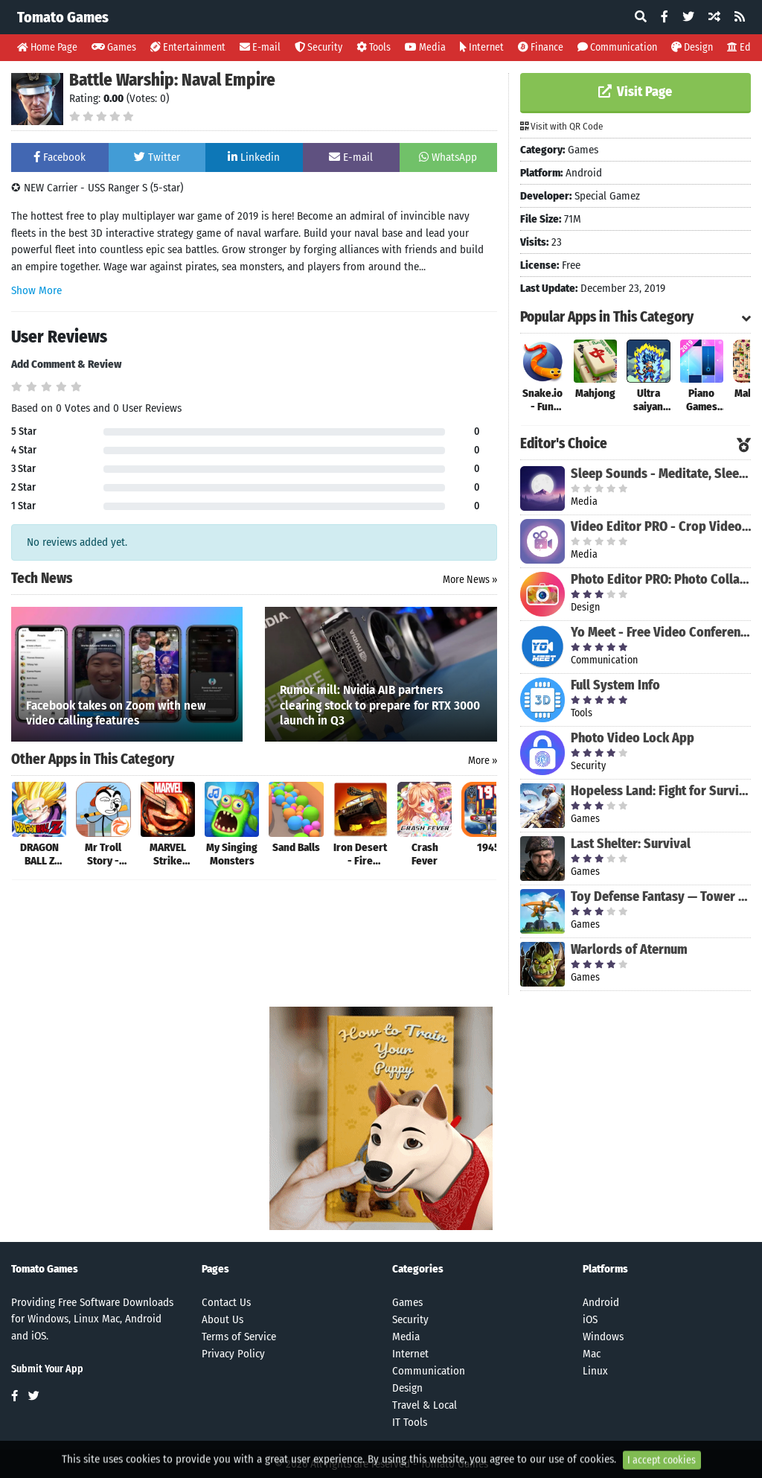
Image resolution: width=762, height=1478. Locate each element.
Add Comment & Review (66, 364)
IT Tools (409, 1422)
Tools (373, 47)
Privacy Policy (233, 1353)
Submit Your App (47, 1369)
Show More (36, 290)
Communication (617, 47)
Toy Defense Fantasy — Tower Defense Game (661, 896)
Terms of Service (239, 1336)
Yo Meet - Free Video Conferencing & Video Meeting (661, 632)
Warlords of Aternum (629, 949)
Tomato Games (63, 17)
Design (692, 47)
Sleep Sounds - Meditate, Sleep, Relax (661, 473)
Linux (595, 1370)
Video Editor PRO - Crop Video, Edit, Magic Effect (661, 526)
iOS (590, 1319)
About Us (222, 1319)
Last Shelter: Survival (631, 843)
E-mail (260, 47)
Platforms (605, 1268)
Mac (592, 1353)
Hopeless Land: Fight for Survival (661, 790)
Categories (418, 1268)
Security (318, 47)
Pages (215, 1268)
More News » (470, 579)
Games (114, 47)
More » (482, 760)
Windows (603, 1336)
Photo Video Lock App (632, 737)
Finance (540, 47)
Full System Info (615, 685)
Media (425, 47)
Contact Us (226, 1302)
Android (601, 1302)
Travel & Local (424, 1405)
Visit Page (635, 91)
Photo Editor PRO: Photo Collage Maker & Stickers (661, 579)
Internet (482, 47)
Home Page (47, 47)
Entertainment (187, 47)
